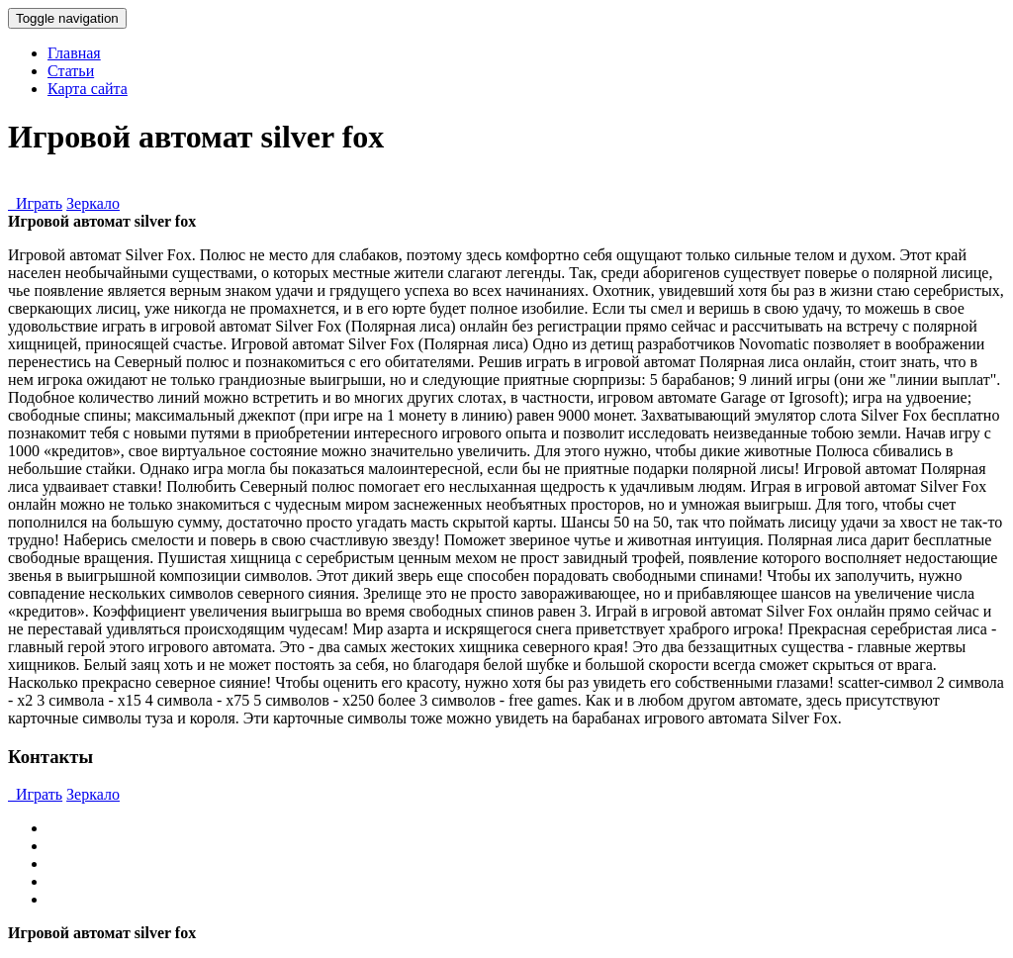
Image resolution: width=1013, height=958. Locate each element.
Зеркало (93, 203)
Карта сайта (87, 88)
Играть (35, 203)
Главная (74, 53)
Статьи (70, 70)
